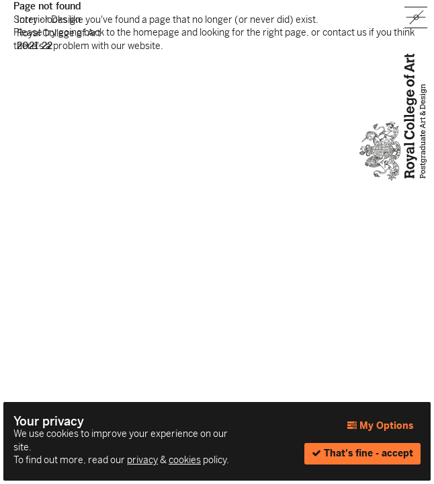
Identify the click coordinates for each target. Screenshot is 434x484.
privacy (142, 460)
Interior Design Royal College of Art (59, 32)
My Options (380, 425)
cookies (185, 460)
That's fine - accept (362, 453)
